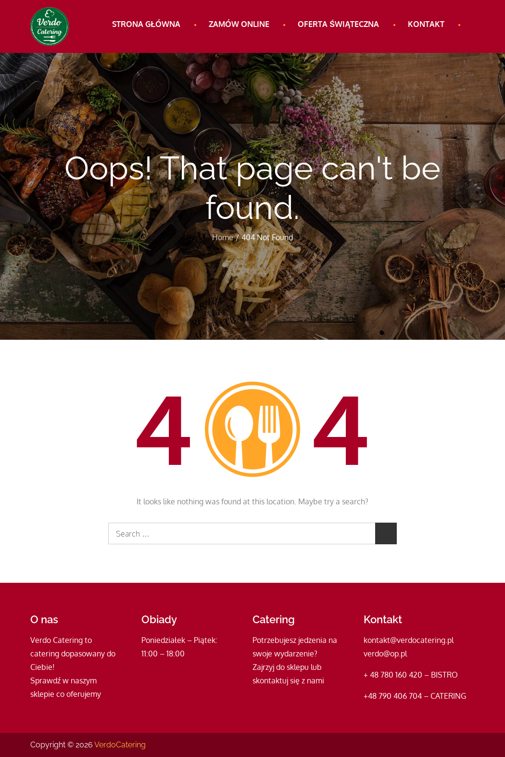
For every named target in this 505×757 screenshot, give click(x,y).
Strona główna (146, 24)
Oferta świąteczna (338, 24)
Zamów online (239, 24)
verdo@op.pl (385, 653)
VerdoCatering (120, 744)
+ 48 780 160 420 (393, 675)
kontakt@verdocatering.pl (409, 640)
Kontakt (426, 24)
